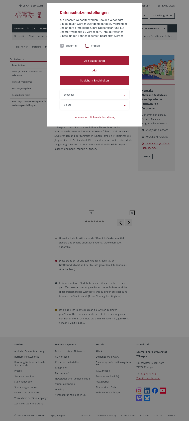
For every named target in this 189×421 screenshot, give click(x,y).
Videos (95, 45)
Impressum (80, 117)
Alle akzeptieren (94, 60)
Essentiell (72, 45)
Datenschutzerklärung (102, 117)
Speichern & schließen (94, 80)
